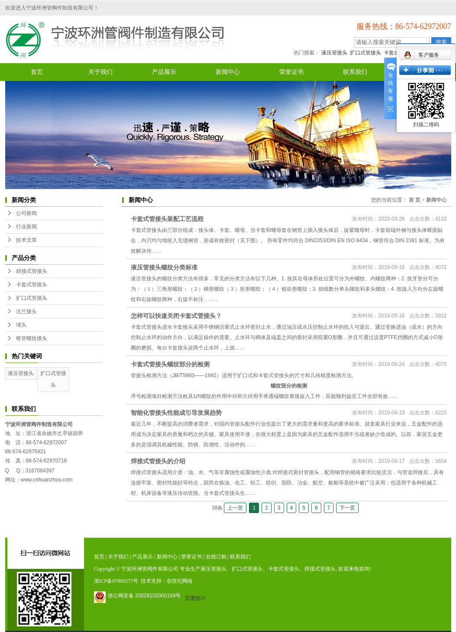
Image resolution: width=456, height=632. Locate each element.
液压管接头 (334, 53)
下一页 (347, 508)
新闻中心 (228, 72)
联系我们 (355, 72)
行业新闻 (26, 227)
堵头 (21, 325)
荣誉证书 (291, 72)
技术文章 (26, 240)
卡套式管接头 (31, 285)
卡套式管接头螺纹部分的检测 (170, 364)
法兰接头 (26, 311)
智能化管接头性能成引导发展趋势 (176, 412)
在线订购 (216, 557)
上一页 (235, 508)
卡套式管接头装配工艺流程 (167, 218)
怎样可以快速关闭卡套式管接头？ (176, 315)
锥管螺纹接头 (31, 338)
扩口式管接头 (365, 53)
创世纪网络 (180, 581)
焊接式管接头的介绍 (158, 461)
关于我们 (100, 72)
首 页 (414, 200)
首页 (37, 72)
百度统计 (195, 598)
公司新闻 (26, 213)
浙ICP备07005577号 (116, 581)
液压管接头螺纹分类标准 (164, 267)
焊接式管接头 (31, 271)
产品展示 (164, 72)
